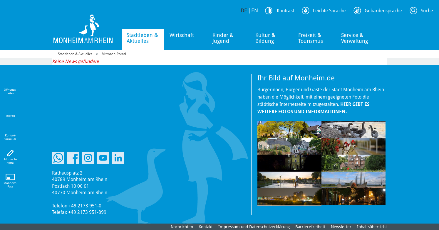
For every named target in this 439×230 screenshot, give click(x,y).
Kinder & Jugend (223, 38)
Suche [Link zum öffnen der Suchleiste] (427, 10)
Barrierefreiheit (310, 226)
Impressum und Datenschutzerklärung (254, 226)
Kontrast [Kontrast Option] (285, 10)
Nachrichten (182, 226)
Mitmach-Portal (114, 54)
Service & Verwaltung (354, 38)
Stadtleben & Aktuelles (142, 38)
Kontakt (206, 226)
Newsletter (341, 226)
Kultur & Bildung (265, 38)
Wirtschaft (182, 35)
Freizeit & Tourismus (310, 38)
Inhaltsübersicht (372, 226)
